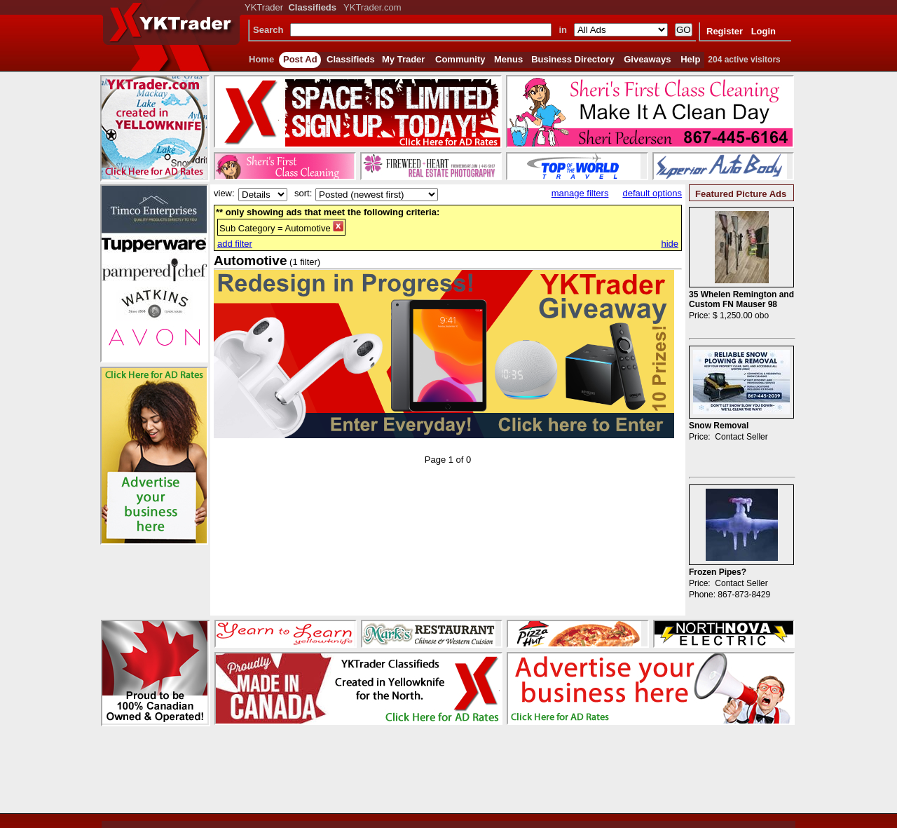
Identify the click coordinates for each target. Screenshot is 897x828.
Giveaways (647, 59)
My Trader (403, 59)
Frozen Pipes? (717, 572)
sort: (303, 193)
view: (224, 193)
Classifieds (351, 59)
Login (763, 31)
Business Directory (573, 59)
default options (652, 193)
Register (724, 31)
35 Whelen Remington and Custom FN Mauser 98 (741, 299)
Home (261, 59)
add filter (234, 243)
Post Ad (300, 59)
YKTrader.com (372, 7)
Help (690, 59)
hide (669, 243)
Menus (508, 59)
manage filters (580, 193)
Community (460, 59)
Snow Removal (718, 425)
